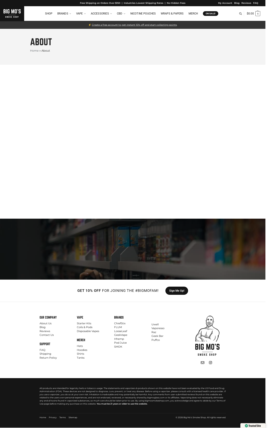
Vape (80, 317)
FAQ (255, 3)
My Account (225, 3)
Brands (119, 317)
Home (34, 50)
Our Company (48, 317)
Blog (237, 3)
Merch (81, 340)
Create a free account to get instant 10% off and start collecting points (134, 24)
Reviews (246, 3)
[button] (253, 13)
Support (45, 344)
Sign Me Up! (176, 290)
